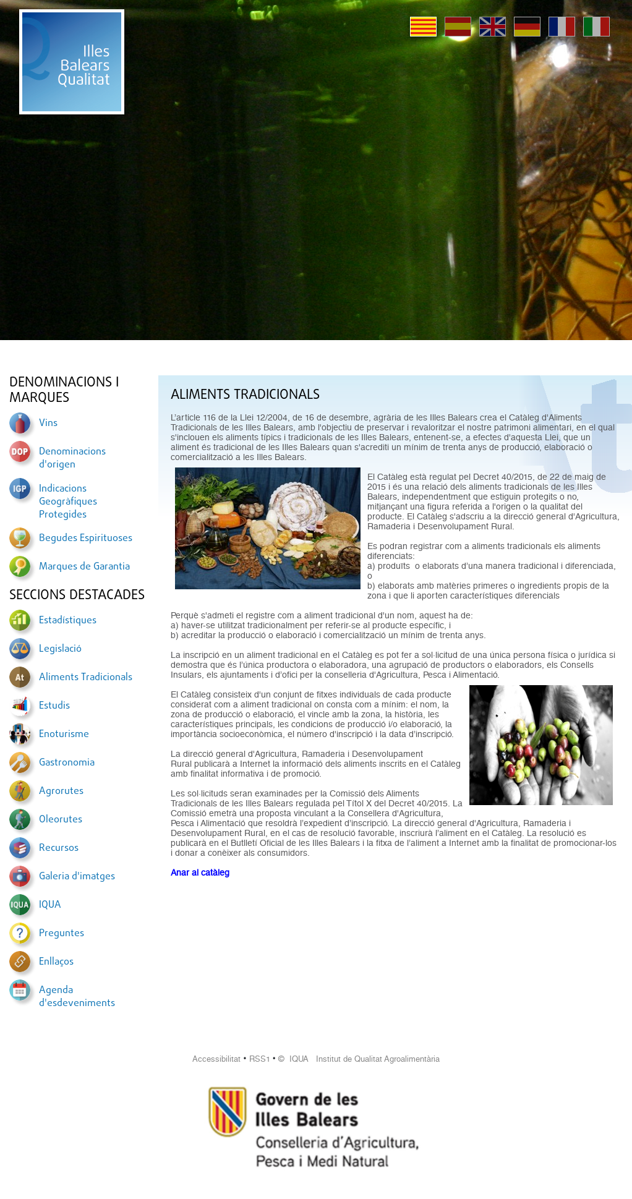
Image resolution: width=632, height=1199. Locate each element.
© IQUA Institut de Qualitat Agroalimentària (359, 1059)
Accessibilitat (216, 1059)
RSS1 (259, 1059)
